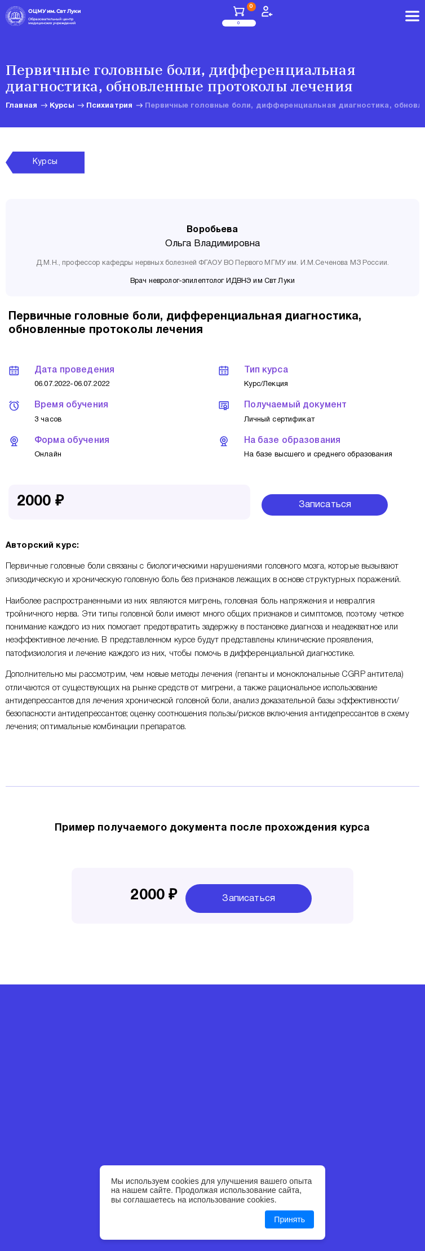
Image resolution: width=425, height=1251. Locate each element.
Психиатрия (109, 106)
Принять (289, 1219)
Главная (21, 106)
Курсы (62, 106)
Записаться (325, 504)
